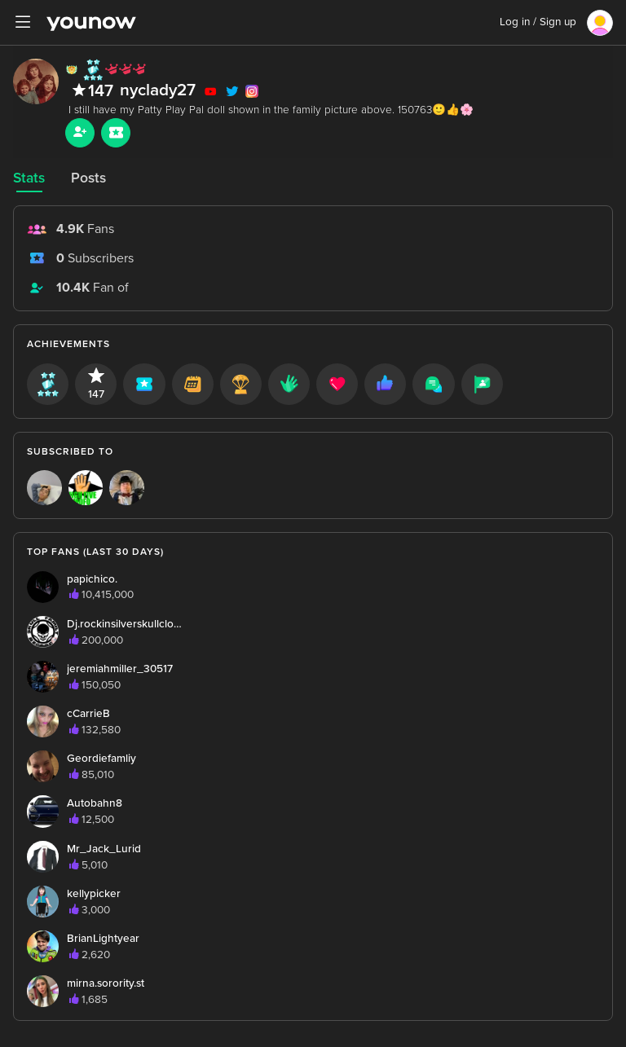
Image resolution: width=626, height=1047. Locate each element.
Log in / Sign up (538, 22)
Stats (29, 178)
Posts (88, 178)
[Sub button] (115, 132)
